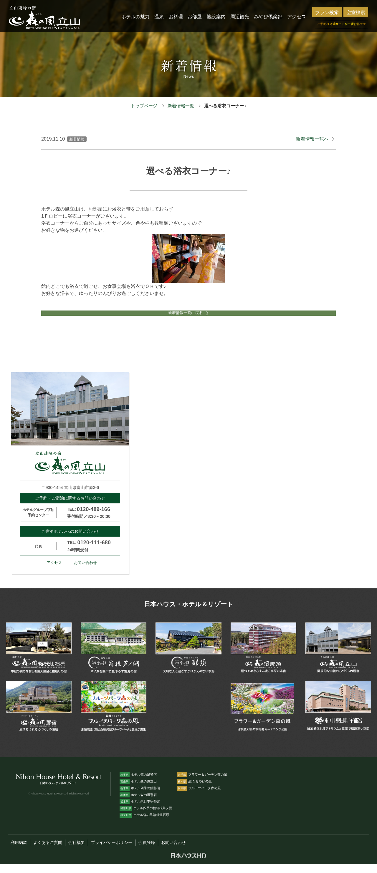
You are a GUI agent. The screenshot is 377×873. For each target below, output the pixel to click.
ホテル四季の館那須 (140, 796)
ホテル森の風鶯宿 (138, 783)
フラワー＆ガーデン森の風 (202, 783)
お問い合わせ (85, 571)
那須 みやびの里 (194, 790)
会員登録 (146, 851)
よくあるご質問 (47, 851)
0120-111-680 (94, 551)
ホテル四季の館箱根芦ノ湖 (146, 817)
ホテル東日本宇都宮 (140, 810)
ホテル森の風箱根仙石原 (144, 823)
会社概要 (76, 851)
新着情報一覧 (181, 105)
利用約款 (19, 851)
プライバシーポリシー (111, 851)
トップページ (144, 105)
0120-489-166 (93, 518)
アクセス (54, 571)
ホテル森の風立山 (138, 790)
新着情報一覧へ (312, 138)
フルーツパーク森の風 (199, 796)
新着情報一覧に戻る (183, 318)
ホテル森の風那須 (138, 803)
